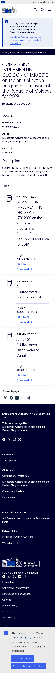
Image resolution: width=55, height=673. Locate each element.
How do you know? (43, 2)
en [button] (35, 9)
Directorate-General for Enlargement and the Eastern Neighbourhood (25, 483)
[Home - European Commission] (9, 9)
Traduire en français (19, 37)
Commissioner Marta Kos (15, 475)
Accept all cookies (22, 658)
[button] (23, 264)
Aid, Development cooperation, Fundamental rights (26, 520)
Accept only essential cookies (28, 666)
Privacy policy (9, 605)
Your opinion (9, 460)
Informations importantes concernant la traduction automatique (26, 40)
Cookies (6, 599)
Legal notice (8, 611)
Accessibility (9, 617)
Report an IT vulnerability (15, 587)
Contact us (8, 582)
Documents (8, 497)
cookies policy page (22, 637)
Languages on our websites (17, 593)
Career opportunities (13, 491)
